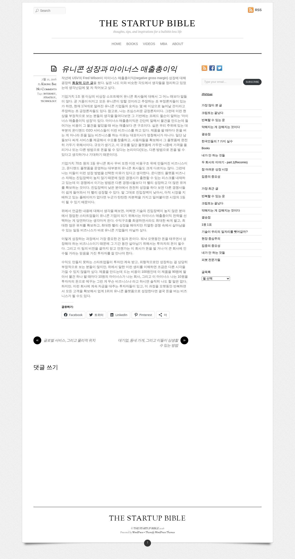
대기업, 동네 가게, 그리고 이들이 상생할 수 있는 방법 (153, 343)
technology (48, 101)
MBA (163, 44)
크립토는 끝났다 (213, 113)
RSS (258, 10)
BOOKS (132, 44)
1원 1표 (207, 224)
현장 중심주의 (211, 238)
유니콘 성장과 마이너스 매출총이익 (119, 69)
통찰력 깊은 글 (82, 83)
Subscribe (252, 82)
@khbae (207, 94)
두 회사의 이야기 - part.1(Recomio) (225, 162)
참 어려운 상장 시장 (215, 169)
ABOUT (177, 44)
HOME (116, 44)
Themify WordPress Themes (160, 532)
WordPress (137, 532)
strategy (50, 97)
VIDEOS (149, 44)
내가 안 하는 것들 (213, 155)
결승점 (206, 134)
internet (50, 94)
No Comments (46, 89)
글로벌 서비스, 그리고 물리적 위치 (64, 340)
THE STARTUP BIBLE (147, 23)
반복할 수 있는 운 (213, 120)
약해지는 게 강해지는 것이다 (221, 127)
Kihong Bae (48, 84)
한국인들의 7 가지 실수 (217, 141)
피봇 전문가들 (211, 260)
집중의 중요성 (211, 176)
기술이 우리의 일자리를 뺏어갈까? (225, 231)
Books (206, 148)
